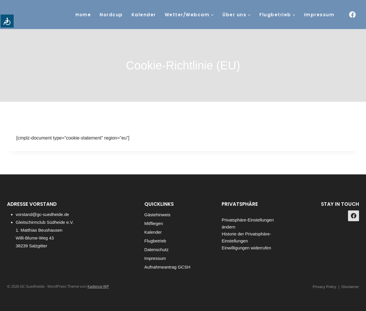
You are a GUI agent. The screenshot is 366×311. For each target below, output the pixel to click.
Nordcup (111, 15)
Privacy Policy (324, 287)
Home (83, 15)
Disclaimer (350, 287)
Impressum (319, 15)
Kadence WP (98, 286)
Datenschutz (156, 249)
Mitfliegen (153, 223)
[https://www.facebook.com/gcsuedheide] (352, 14)
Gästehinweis (157, 214)
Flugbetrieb (155, 240)
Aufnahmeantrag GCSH (167, 266)
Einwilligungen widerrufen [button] (246, 247)
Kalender (144, 15)
